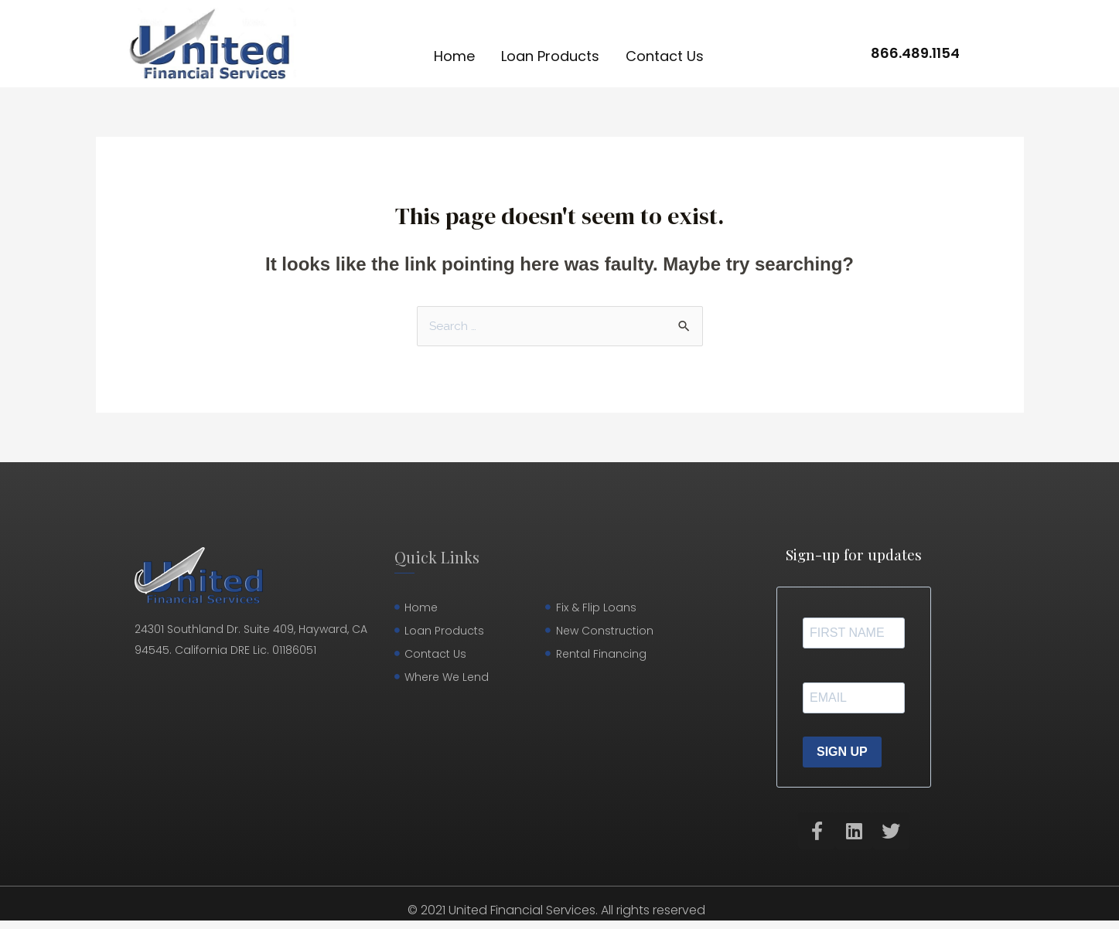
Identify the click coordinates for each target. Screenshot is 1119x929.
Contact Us (665, 56)
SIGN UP (842, 752)
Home (454, 56)
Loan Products (550, 56)
